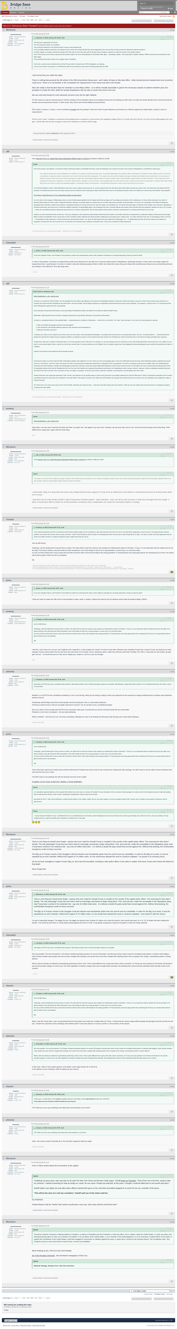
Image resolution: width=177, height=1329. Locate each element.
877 (36, 20)
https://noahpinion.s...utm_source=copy (46, 296)
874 (24, 20)
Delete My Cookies (25, 1325)
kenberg (10, 409)
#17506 (172, 447)
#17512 (172, 834)
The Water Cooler (33, 16)
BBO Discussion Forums (9, 16)
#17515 (172, 986)
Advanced (174, 12)
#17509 (172, 611)
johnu (8, 580)
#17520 (172, 1222)
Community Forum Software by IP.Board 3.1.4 (160, 1325)
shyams (9, 986)
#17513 (172, 886)
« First (16, 20)
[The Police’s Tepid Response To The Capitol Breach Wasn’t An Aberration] (57, 195)
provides (73, 109)
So (33, 1256)
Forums (5, 12)
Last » (48, 20)
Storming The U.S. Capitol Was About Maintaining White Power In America (62, 159)
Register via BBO (147, 8)
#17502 (172, 151)
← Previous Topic (148, 1294)
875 (28, 20)
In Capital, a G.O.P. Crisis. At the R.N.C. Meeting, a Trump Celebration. (57, 782)
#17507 (172, 519)
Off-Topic (22, 16)
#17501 (172, 30)
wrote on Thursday (128, 1181)
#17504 (172, 284)
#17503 (172, 243)
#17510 (172, 671)
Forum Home (15, 1325)
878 (40, 20)
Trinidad (10, 519)
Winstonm (10, 30)
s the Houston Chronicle (45, 1256)
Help (170, 9)
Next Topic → (170, 1294)
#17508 (172, 580)
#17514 (172, 935)
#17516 (172, 1036)
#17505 (172, 408)
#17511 (172, 734)
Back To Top (6, 1325)
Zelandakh (11, 243)
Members (13, 12)
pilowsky (10, 671)
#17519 (172, 1158)
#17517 (172, 1086)
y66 (7, 151)
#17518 (172, 1120)
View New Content (165, 16)
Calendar (22, 12)
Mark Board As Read (38, 1325)
